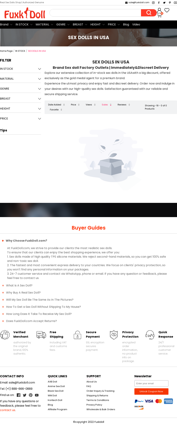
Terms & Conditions (97, 400)
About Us (91, 381)
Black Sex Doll (55, 391)
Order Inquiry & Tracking (100, 391)
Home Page (6, 50)
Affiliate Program (57, 409)
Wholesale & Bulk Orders (100, 409)
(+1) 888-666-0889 (19, 389)
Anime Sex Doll (56, 386)
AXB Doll (52, 381)
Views (89, 104)
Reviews (122, 104)
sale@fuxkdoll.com (137, 2)
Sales (105, 104)
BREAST (78, 24)
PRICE (112, 24)
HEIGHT (95, 24)
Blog (126, 24)
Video (136, 24)
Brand (4, 24)
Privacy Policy (94, 404)
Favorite (54, 109)
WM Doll (52, 395)
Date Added (54, 104)
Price (73, 104)
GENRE (61, 24)
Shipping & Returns (97, 395)
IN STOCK (22, 24)
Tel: (3, 389)
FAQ (88, 386)
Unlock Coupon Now (151, 391)
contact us (7, 410)
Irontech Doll (55, 400)
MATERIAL (42, 24)
